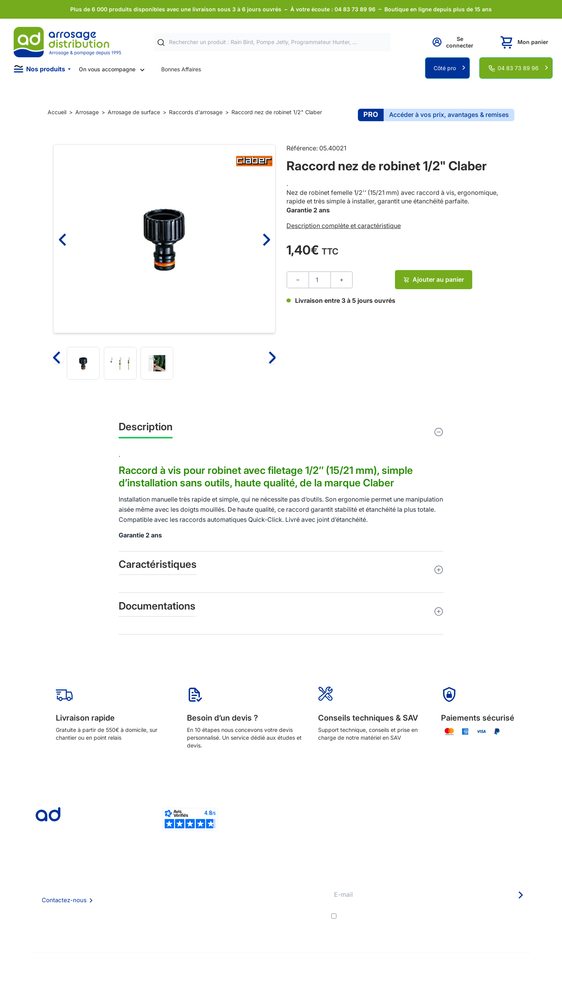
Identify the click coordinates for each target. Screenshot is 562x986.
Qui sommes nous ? (165, 876)
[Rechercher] (161, 42)
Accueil (57, 112)
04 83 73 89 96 (518, 68)
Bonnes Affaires (181, 69)
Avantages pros (267, 898)
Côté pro (445, 68)
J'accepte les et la (434, 916)
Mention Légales (161, 908)
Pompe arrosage (268, 929)
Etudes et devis (266, 887)
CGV (146, 898)
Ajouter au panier (433, 279)
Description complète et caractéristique (343, 226)
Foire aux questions (165, 887)
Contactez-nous (64, 900)
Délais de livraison (269, 877)
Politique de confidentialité (174, 919)
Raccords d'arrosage (195, 112)
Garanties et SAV (268, 919)
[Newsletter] (520, 895)
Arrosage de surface (134, 112)
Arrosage (87, 112)
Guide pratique (266, 908)
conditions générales (408, 916)
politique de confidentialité (492, 916)
